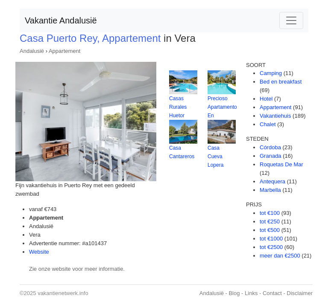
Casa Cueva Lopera (215, 156)
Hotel (266, 99)
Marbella (270, 190)
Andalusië (32, 51)
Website (39, 252)
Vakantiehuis (275, 116)
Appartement (64, 51)
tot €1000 (271, 238)
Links (251, 293)
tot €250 (270, 221)
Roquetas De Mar (281, 164)
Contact (272, 293)
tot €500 (270, 230)
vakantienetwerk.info (63, 293)
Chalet (268, 124)
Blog (234, 293)
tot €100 (270, 213)
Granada (270, 156)
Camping (271, 73)
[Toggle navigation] (291, 20)
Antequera (272, 181)
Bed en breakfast (281, 81)
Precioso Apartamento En (222, 107)
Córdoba (270, 147)
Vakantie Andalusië (61, 20)
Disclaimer (300, 293)
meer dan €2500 (280, 255)
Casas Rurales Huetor (178, 107)
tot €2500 (271, 247)
